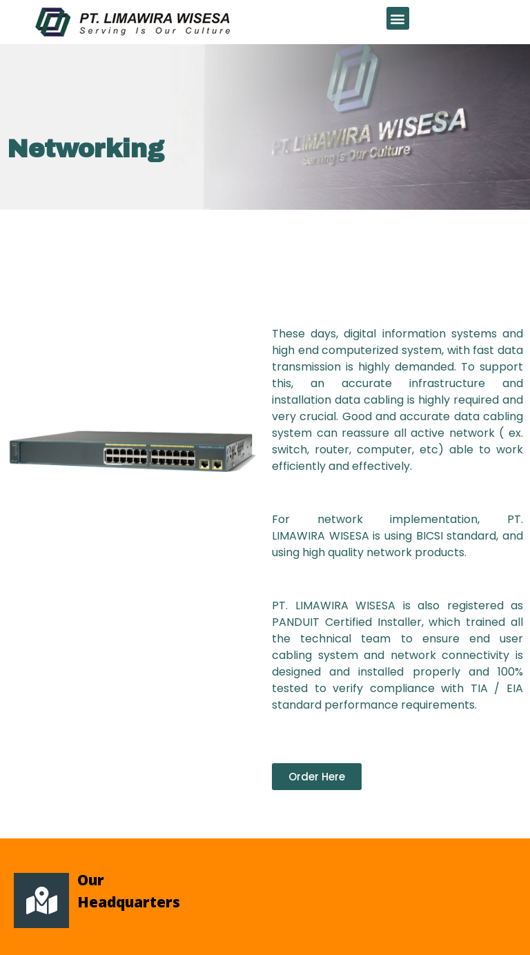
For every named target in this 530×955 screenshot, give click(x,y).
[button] (397, 18)
